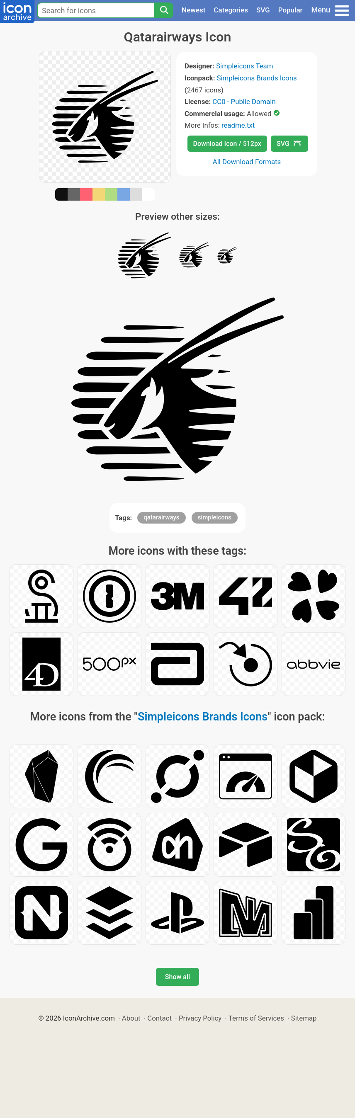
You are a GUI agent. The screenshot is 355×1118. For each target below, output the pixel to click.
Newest (193, 10)
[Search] (163, 10)
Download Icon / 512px (227, 144)
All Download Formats (247, 162)
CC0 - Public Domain (243, 101)
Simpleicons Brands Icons (257, 78)
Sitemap (304, 1018)
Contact (159, 1018)
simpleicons (214, 517)
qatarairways (161, 517)
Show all (177, 977)
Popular (290, 10)
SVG (263, 10)
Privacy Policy (200, 1018)
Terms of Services (256, 1018)
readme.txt (238, 125)
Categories (231, 10)
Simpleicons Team (244, 66)
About (131, 1018)
